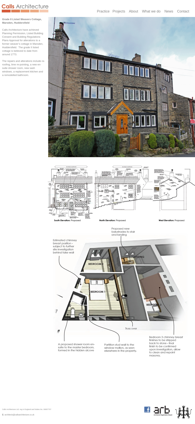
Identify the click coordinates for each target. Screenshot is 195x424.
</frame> (87, 415)
